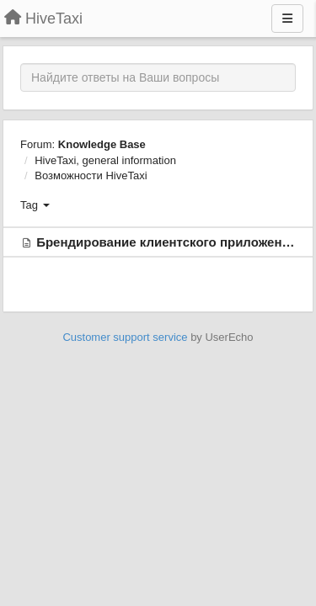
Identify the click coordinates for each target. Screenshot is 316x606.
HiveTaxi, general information (105, 160)
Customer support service (124, 337)
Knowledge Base (102, 144)
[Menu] (287, 18)
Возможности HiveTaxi (91, 175)
